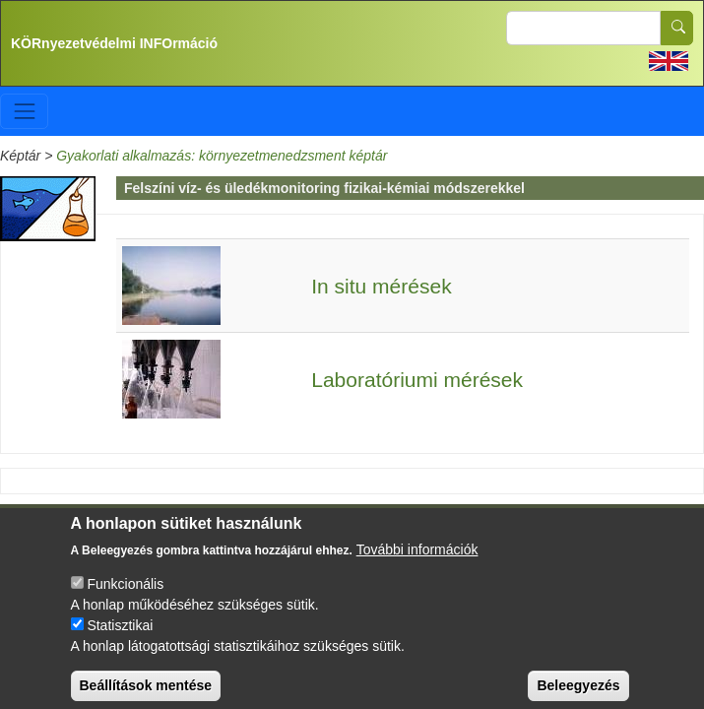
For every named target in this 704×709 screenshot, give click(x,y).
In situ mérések (381, 286)
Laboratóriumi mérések (417, 379)
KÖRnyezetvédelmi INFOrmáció (114, 43)
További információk (417, 562)
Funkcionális (125, 597)
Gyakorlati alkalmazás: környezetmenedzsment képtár (221, 155)
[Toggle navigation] (24, 111)
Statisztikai (120, 638)
